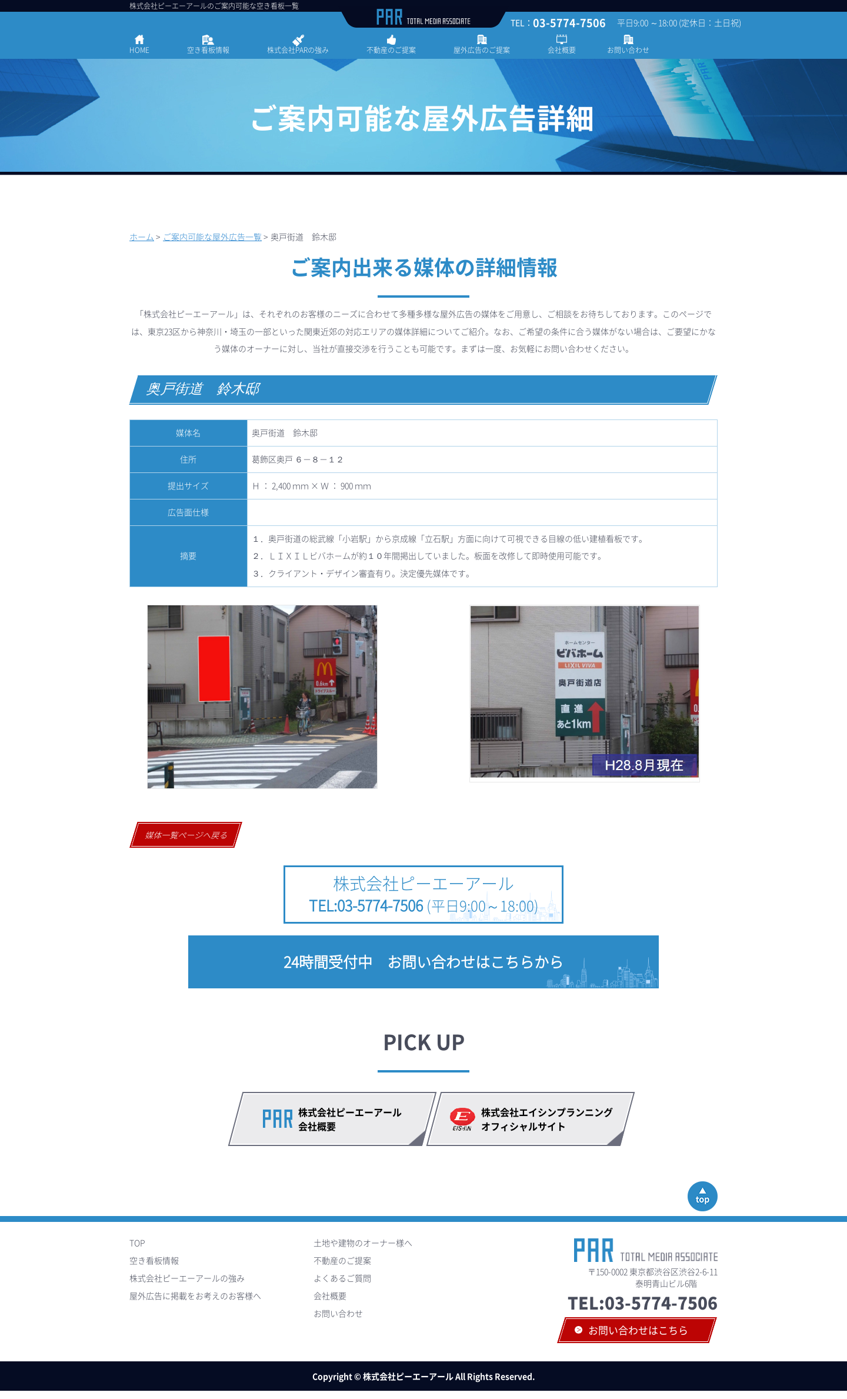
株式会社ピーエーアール (424, 894)
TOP (137, 1242)
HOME (139, 50)
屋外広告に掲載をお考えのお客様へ (195, 1295)
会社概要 (562, 50)
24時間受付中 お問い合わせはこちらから (423, 961)
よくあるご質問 (342, 1278)
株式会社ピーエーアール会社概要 (350, 1119)
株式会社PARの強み (298, 50)
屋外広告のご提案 (481, 50)
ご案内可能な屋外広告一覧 (212, 236)
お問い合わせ (628, 50)
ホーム (141, 236)
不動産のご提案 (391, 50)
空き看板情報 (208, 50)
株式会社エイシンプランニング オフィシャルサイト (551, 1119)
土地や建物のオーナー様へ (363, 1242)
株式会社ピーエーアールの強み (187, 1278)
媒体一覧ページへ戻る (187, 835)
